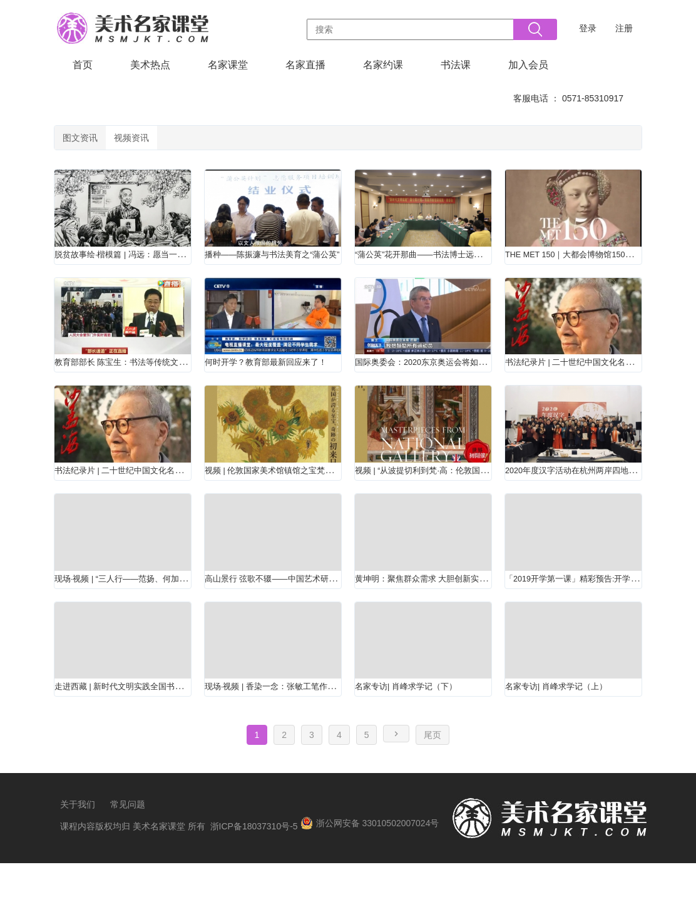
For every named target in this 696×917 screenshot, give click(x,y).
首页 (83, 64)
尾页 (432, 789)
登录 (587, 28)
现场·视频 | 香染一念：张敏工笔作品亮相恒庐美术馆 (320, 733)
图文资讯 (90, 141)
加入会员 (528, 64)
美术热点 (150, 64)
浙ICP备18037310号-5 (254, 880)
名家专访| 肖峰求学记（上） (568, 733)
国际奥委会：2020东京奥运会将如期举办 (446, 381)
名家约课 (383, 64)
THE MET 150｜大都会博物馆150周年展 (595, 264)
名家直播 (305, 64)
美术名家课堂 (159, 880)
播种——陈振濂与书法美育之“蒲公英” (288, 264)
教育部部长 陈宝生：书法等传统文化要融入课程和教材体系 (185, 381)
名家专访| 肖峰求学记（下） (418, 733)
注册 (624, 28)
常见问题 (127, 858)
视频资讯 (163, 141)
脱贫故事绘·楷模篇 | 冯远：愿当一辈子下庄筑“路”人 (168, 264)
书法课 (456, 64)
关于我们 (77, 858)
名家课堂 (228, 64)
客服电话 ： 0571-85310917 (568, 98)
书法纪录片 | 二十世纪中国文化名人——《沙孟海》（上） (183, 498)
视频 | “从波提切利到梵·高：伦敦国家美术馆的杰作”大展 (479, 498)
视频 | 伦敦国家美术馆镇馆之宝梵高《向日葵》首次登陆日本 (339, 498)
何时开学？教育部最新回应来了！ (280, 381)
